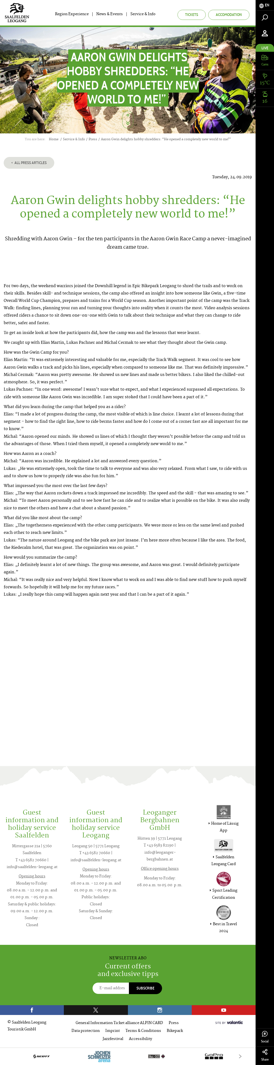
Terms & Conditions (143, 1031)
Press (174, 1023)
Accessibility (140, 1039)
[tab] (265, 5)
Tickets (191, 14)
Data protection (85, 1031)
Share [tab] (264, 1055)
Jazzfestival (113, 1039)
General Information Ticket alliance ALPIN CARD (119, 1023)
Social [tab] (264, 1037)
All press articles (29, 162)
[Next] (240, 1056)
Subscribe (145, 988)
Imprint (112, 1031)
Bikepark (175, 1031)
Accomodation (229, 14)
